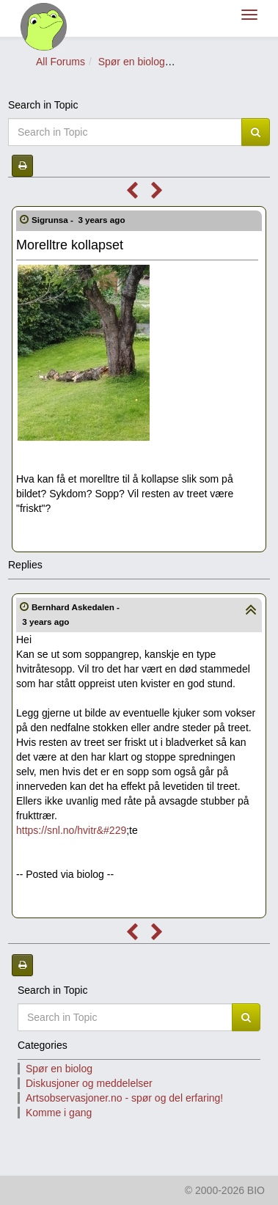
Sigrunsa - (80, 219)
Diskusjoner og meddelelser (89, 1083)
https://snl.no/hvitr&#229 (71, 830)
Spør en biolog (131, 61)
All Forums (60, 61)
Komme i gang (59, 1112)
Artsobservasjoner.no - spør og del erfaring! (124, 1098)
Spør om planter (215, 61)
